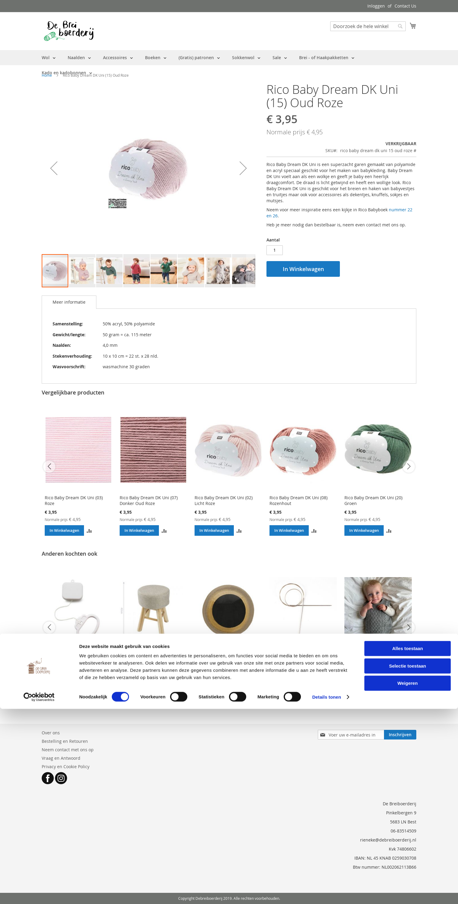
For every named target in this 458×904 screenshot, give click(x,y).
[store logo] (69, 31)
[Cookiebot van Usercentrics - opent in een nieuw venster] (39, 892)
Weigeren (407, 878)
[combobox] (368, 26)
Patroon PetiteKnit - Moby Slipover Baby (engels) (370, 661)
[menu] (229, 65)
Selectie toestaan (407, 861)
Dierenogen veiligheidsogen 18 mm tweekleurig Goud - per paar (228, 661)
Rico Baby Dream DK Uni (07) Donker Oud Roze (149, 500)
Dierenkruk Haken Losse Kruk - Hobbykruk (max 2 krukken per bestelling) (151, 664)
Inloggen (376, 6)
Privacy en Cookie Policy (65, 766)
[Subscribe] (400, 734)
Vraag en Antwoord (61, 758)
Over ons (51, 733)
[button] (54, 168)
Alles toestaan (407, 843)
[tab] (69, 302)
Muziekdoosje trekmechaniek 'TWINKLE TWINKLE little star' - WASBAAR (75, 664)
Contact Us (405, 6)
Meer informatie (69, 302)
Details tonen (326, 892)
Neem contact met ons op (68, 749)
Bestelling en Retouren (65, 741)
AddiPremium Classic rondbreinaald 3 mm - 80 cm (298, 661)
